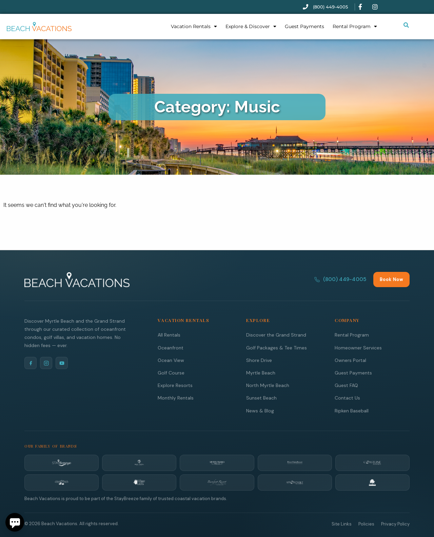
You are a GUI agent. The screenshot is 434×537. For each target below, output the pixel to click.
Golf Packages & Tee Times (276, 347)
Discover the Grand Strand (276, 334)
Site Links (342, 524)
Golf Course (171, 372)
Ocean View (171, 360)
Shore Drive (259, 360)
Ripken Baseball (352, 410)
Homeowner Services (358, 347)
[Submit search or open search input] (406, 25)
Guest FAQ (346, 385)
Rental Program (355, 26)
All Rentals (169, 334)
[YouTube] (62, 363)
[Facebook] (30, 363)
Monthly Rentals (176, 397)
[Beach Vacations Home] (77, 279)
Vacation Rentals (194, 26)
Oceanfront (170, 347)
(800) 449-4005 (340, 279)
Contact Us (347, 397)
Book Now (391, 279)
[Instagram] (46, 363)
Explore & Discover (250, 26)
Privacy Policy (395, 524)
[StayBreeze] (61, 462)
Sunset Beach (261, 397)
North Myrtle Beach (267, 385)
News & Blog (260, 410)
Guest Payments (304, 26)
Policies (366, 524)
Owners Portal (350, 360)
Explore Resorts (175, 385)
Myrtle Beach (260, 372)
